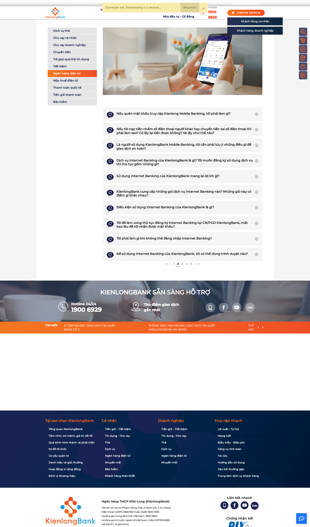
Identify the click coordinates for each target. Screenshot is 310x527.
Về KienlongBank (96, 12)
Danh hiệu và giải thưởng (66, 462)
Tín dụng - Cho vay (117, 435)
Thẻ (107, 442)
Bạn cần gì (82, 3)
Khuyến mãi (140, 12)
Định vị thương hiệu (62, 475)
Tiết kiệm (60, 66)
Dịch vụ (110, 449)
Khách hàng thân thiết (120, 475)
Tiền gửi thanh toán (67, 95)
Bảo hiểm (60, 102)
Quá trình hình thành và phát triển (72, 442)
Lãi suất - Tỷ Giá (228, 429)
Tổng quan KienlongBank (65, 429)
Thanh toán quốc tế (67, 87)
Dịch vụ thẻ (61, 31)
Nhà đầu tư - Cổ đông (179, 12)
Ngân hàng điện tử (66, 73)
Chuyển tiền (62, 52)
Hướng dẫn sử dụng (231, 462)
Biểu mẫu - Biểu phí (231, 442)
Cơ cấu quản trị (59, 455)
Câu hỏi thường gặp (231, 469)
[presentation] (258, 327)
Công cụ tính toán (229, 449)
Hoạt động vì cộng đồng (65, 469)
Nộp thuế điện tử (65, 80)
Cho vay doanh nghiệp (69, 45)
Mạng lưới (224, 435)
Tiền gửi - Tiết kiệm (118, 429)
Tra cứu (222, 455)
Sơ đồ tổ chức (57, 449)
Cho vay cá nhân (65, 38)
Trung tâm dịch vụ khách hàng (238, 475)
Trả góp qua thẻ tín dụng (71, 59)
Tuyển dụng (120, 12)
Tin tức (157, 12)
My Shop (217, 3)
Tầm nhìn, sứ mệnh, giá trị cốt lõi (71, 435)
